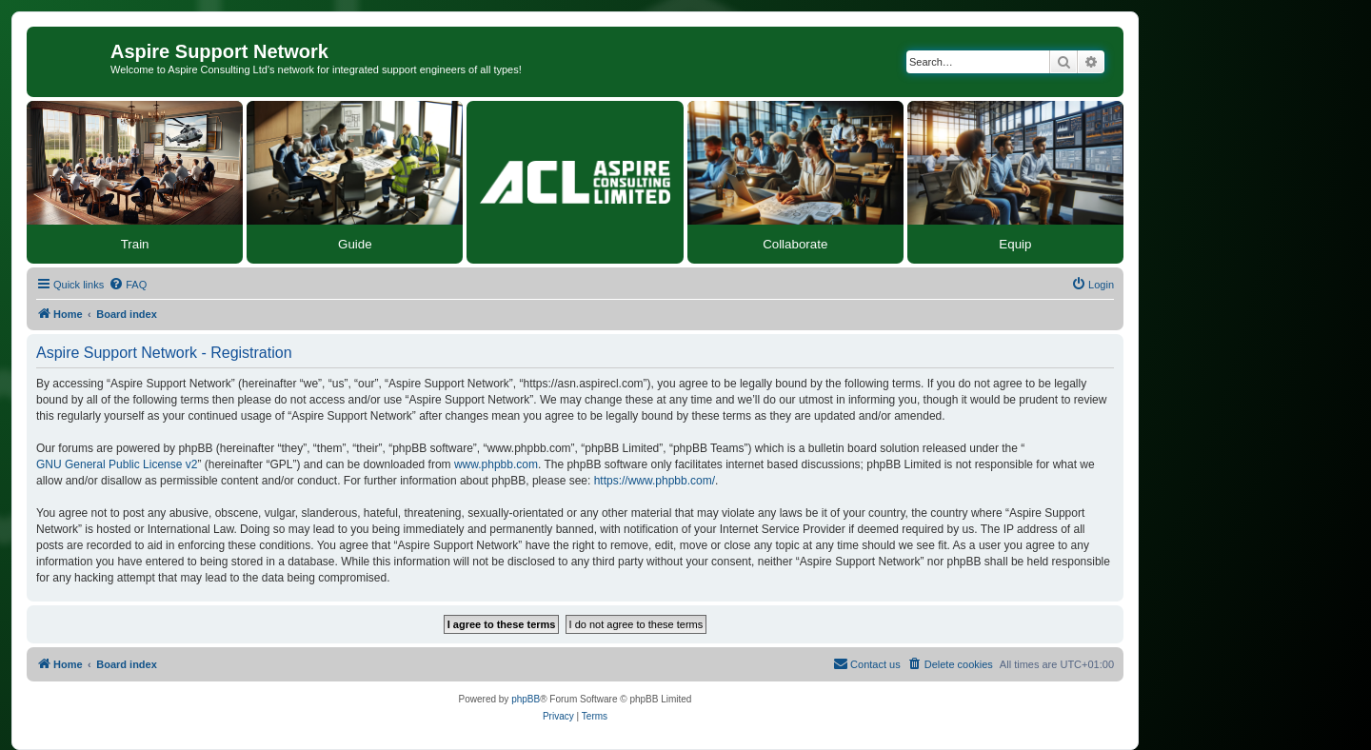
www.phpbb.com (496, 464)
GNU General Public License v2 (116, 464)
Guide (355, 244)
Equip (1015, 244)
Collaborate (795, 244)
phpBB (525, 699)
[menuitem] (128, 284)
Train (135, 244)
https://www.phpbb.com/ (654, 480)
